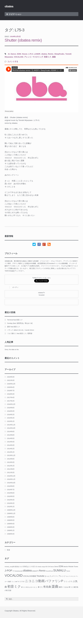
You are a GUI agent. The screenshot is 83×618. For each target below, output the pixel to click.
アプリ (56, 576)
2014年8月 (10, 435)
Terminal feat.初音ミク (14, 320)
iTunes (76, 566)
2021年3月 (10, 380)
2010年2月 (10, 503)
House (24, 54)
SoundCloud (49, 571)
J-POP (8, 570)
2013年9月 (10, 459)
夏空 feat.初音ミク (13, 327)
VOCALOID (18, 57)
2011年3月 (10, 472)
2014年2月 (10, 449)
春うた (40, 587)
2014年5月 (10, 438)
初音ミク (47, 57)
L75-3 (30, 54)
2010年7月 (10, 489)
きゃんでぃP (49, 576)
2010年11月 (11, 479)
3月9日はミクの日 (28, 566)
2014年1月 (10, 452)
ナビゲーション (15, 14)
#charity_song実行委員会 (12, 566)
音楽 (8, 550)
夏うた (23, 587)
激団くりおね (63, 587)
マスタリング (37, 57)
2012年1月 (10, 466)
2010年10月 (11, 483)
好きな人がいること (31, 587)
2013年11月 (11, 455)
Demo (56, 566)
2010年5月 (10, 496)
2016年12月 (11, 404)
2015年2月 (10, 418)
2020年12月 (11, 384)
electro (66, 566)
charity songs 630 (42, 566)
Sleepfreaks (59, 54)
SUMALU (59, 570)
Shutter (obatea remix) (23, 40)
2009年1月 (10, 530)
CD (36, 566)
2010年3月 (10, 500)
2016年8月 (10, 408)
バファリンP (54, 581)
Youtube (40, 576)
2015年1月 (10, 421)
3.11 (20, 566)
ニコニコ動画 (35, 581)
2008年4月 (10, 534)
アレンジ (27, 57)
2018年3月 (10, 394)
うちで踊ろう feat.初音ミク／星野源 (19, 333)
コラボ (22, 581)
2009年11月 (11, 513)
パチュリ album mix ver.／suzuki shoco (20, 330)
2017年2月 (10, 401)
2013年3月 (10, 462)
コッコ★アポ (15, 581)
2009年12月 (11, 510)
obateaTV (35, 571)
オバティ (15, 287)
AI (9, 54)
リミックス (68, 581)
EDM (19, 54)
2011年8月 (10, 469)
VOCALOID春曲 (29, 576)
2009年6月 (10, 517)
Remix (50, 54)
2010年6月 (10, 493)
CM (49, 566)
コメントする (12, 61)
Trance (68, 571)
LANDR (37, 54)
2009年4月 (10, 524)
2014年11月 (11, 425)
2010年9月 (10, 486)
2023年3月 (10, 377)
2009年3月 (10, 527)
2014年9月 (10, 431)
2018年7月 (10, 390)
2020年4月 (10, 387)
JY (13, 571)
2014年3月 (10, 445)
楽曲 (54, 57)
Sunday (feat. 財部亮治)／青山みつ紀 (20, 323)
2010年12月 (11, 476)
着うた (71, 587)
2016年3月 (10, 411)
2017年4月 (10, 397)
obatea (9, 6)
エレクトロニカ (70, 576)
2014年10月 (11, 428)
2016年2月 (10, 414)
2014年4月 (10, 442)
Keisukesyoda (18, 571)
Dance (13, 54)
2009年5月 (10, 520)
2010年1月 (10, 506)
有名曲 (47, 586)
